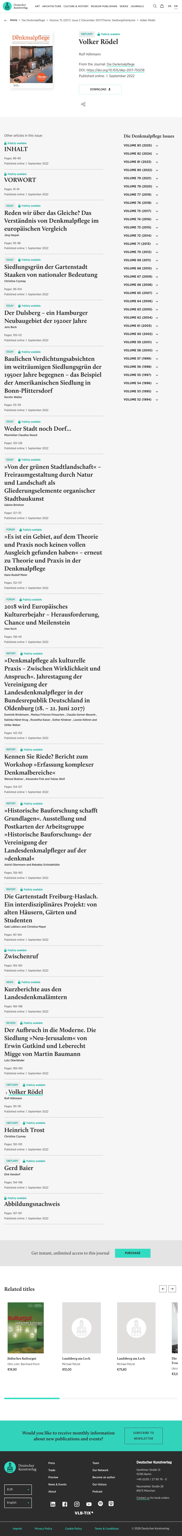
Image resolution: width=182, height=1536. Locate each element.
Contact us (142, 1498)
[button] (83, 104)
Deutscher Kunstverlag (155, 1528)
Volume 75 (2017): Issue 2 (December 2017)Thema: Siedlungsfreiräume (92, 20)
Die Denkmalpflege (33, 20)
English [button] (12, 1502)
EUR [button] (10, 1489)
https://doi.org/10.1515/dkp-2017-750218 (115, 70)
